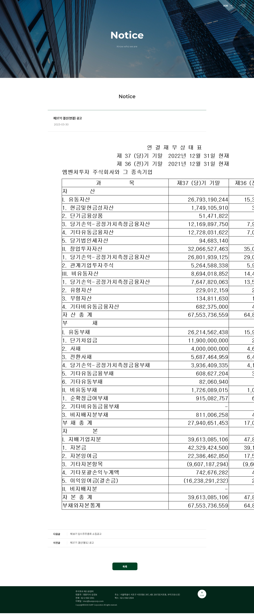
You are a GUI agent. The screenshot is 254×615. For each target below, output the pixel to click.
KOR (225, 5)
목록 (125, 566)
